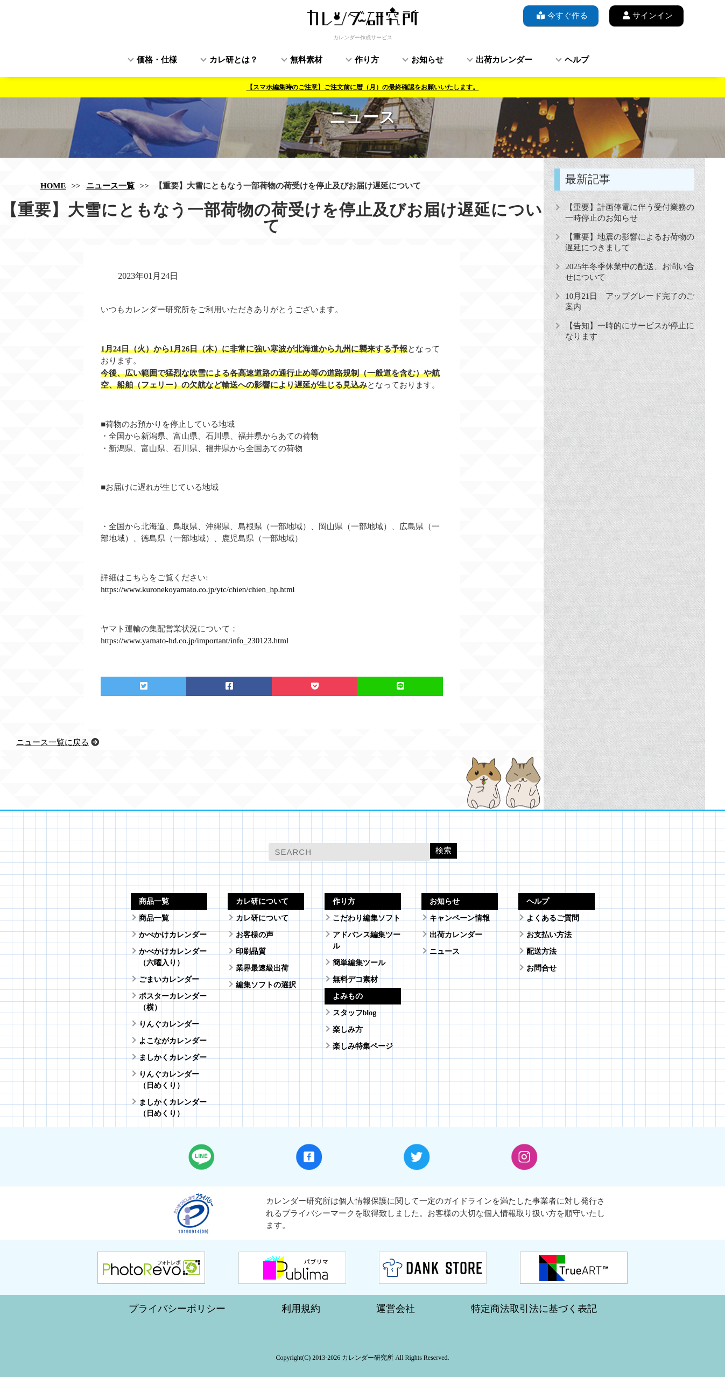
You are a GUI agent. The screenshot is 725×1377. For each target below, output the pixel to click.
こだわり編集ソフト (366, 918)
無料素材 (306, 59)
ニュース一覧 (110, 185)
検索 (443, 850)
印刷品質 (251, 951)
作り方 (367, 59)
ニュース (445, 951)
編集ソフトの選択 (266, 985)
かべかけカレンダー (173, 935)
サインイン (646, 15)
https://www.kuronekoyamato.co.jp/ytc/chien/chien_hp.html (198, 589)
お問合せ (541, 968)
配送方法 (541, 951)
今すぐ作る (561, 15)
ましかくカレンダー (173, 1057)
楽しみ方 (348, 1029)
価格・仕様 (157, 59)
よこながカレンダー (173, 1041)
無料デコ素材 (355, 979)
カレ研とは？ (233, 59)
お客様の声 (254, 935)
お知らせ (427, 59)
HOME (53, 185)
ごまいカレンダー (169, 979)
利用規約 (300, 1308)
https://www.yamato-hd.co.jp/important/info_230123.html (194, 640)
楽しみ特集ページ (363, 1046)
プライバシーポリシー (177, 1308)
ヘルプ (577, 59)
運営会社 (395, 1308)
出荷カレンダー (504, 59)
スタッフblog (355, 1013)
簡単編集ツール (359, 963)
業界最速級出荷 (262, 968)
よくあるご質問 (552, 918)
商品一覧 (154, 918)
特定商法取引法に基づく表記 (534, 1308)
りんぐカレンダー (169, 1024)
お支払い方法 (549, 935)
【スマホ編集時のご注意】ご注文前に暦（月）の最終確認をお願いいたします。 (363, 87)
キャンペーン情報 (460, 918)
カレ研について (262, 918)
